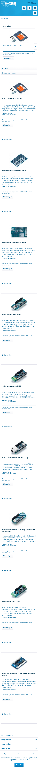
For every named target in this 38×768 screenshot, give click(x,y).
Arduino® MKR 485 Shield (11, 601)
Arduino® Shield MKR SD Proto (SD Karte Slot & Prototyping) (18, 531)
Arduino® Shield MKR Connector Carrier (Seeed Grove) (18, 674)
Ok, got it (19, 765)
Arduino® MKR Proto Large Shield (14, 171)
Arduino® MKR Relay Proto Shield (14, 242)
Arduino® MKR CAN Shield (11, 386)
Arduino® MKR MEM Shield (11, 314)
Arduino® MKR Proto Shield (12, 46)
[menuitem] (28, 3)
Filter (5, 68)
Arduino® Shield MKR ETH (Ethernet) (15, 458)
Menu (31, 2)
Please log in (8, 58)
